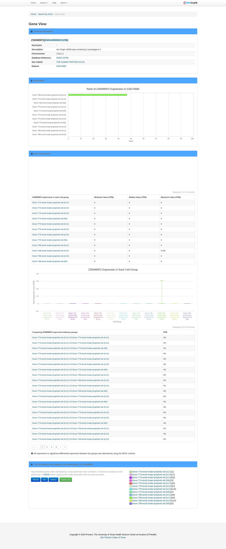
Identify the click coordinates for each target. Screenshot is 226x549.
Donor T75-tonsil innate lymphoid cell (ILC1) (50, 224)
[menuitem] (33, 3)
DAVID (47, 474)
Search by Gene (45, 14)
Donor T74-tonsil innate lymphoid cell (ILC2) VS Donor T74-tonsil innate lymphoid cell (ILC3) (70, 396)
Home (33, 3)
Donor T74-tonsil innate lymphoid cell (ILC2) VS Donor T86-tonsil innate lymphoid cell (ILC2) (70, 434)
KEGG (36, 479)
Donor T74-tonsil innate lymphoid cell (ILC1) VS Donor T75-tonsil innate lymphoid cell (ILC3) (70, 364)
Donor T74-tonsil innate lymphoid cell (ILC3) (50, 213)
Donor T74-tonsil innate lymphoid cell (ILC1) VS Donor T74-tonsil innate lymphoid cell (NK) (70, 348)
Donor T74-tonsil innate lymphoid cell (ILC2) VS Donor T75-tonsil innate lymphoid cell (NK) (70, 423)
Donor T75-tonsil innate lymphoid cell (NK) (49, 240)
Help (54, 3)
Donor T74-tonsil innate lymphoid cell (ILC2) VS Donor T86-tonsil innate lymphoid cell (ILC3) (70, 439)
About (64, 3)
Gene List (65, 479)
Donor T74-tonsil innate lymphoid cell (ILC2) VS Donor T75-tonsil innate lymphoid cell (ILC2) (70, 412)
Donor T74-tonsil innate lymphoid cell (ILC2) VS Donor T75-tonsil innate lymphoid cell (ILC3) (70, 418)
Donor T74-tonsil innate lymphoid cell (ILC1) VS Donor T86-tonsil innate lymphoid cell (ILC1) (70, 375)
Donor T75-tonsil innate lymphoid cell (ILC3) (50, 235)
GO (44, 479)
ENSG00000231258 (56, 40)
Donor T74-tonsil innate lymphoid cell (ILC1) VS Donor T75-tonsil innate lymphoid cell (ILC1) (70, 353)
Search (44, 3)
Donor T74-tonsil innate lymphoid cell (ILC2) (50, 208)
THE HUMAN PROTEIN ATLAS (70, 62)
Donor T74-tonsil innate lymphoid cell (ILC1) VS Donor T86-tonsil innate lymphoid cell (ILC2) (70, 380)
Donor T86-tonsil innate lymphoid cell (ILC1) (50, 245)
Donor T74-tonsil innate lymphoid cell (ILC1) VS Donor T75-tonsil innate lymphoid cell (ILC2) (70, 359)
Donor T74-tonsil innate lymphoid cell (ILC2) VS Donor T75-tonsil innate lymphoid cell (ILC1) (70, 407)
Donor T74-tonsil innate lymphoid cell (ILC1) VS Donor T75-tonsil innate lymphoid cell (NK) (70, 370)
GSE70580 (61, 66)
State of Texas (119, 537)
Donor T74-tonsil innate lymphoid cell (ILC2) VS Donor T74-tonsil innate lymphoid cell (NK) (70, 402)
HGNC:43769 (62, 58)
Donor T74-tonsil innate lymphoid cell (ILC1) (50, 202)
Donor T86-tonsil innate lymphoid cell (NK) (49, 261)
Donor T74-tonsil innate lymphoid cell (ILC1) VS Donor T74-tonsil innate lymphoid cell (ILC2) (70, 337)
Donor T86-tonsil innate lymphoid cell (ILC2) (50, 251)
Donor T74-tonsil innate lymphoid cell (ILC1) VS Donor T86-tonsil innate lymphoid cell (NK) (70, 391)
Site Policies (105, 537)
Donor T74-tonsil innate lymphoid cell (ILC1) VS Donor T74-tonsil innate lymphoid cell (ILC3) (70, 343)
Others (53, 479)
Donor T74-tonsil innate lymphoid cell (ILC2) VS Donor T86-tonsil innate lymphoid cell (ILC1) (70, 428)
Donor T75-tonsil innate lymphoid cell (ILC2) (50, 229)
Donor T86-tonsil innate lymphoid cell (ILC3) (50, 256)
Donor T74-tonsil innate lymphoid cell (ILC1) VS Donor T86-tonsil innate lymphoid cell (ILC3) (70, 386)
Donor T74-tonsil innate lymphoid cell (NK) (49, 218)
